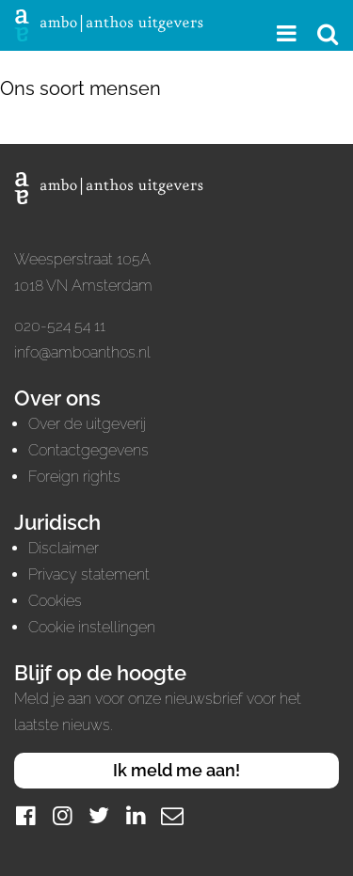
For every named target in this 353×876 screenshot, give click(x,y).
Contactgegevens (88, 450)
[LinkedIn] (135, 815)
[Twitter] (99, 815)
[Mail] (172, 815)
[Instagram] (62, 815)
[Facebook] (25, 815)
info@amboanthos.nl (82, 352)
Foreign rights (74, 477)
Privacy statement (89, 574)
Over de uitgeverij (87, 424)
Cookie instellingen (91, 627)
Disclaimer (63, 548)
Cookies (55, 601)
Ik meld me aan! (176, 770)
